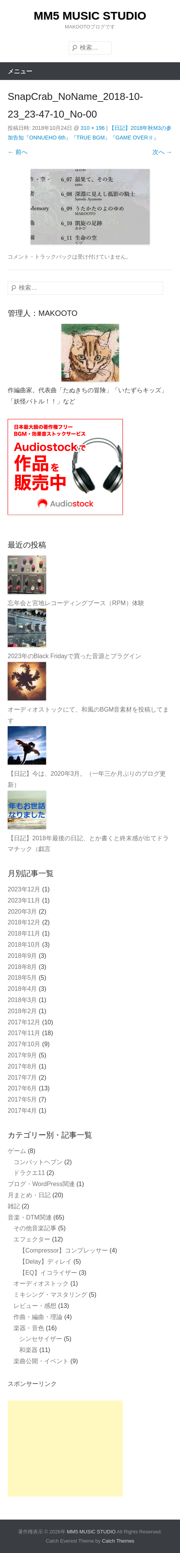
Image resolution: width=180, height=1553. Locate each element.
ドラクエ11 (29, 1173)
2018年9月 (22, 955)
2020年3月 (22, 911)
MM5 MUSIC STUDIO (90, 15)
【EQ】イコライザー (48, 1272)
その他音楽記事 (34, 1228)
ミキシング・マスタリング (50, 1294)
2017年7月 (22, 1077)
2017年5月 (22, 1099)
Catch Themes (118, 1541)
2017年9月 (22, 1055)
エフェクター (31, 1239)
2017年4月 (22, 1110)
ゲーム (17, 1151)
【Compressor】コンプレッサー (63, 1250)
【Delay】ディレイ (45, 1261)
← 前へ (18, 152)
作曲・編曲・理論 (38, 1317)
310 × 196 (93, 128)
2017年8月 (22, 1066)
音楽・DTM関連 (30, 1217)
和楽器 (28, 1350)
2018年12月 (24, 922)
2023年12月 (24, 889)
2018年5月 (22, 977)
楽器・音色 (28, 1328)
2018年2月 (22, 1011)
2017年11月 (24, 1033)
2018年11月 (24, 933)
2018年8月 (22, 967)
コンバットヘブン (38, 1162)
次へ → (162, 152)
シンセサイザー (40, 1339)
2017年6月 (22, 1088)
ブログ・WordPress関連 (41, 1184)
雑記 (14, 1206)
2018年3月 (22, 1000)
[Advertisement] (65, 1448)
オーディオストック (41, 1283)
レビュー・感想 (34, 1305)
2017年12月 (24, 1022)
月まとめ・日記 (29, 1195)
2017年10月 (24, 1044)
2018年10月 (24, 944)
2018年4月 (22, 989)
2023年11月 (24, 900)
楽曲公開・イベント (41, 1361)
